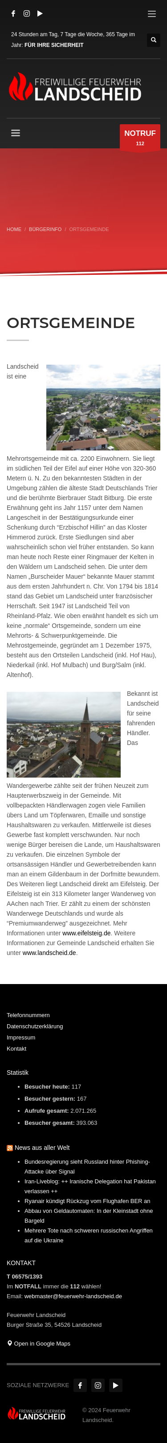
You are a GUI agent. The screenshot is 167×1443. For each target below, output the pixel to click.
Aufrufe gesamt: (47, 1110)
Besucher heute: (47, 1086)
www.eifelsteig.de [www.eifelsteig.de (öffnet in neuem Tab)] (86, 933)
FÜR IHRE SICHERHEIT (54, 45)
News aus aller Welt (42, 1147)
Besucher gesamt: (50, 1122)
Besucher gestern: (50, 1098)
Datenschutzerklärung (35, 1026)
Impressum (21, 1037)
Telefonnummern (28, 1015)
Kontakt (16, 1048)
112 (140, 140)
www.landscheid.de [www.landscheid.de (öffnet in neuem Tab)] (49, 952)
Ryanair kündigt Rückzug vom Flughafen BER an (87, 1201)
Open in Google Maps (38, 1343)
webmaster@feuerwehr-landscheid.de (73, 1296)
